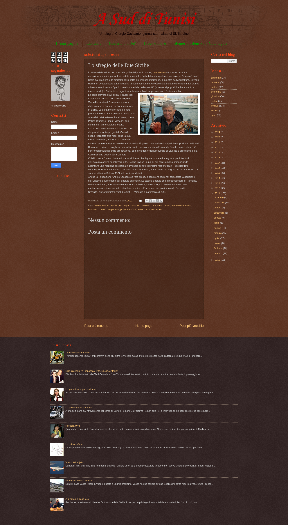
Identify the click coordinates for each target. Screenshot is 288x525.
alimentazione (101, 205)
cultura (214, 87)
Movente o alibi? (122, 44)
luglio (217, 222)
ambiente (216, 77)
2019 (218, 152)
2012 (218, 188)
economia (216, 91)
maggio (218, 233)
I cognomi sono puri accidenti (80, 389)
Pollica (132, 209)
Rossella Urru (72, 425)
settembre (219, 212)
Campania (156, 205)
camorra (145, 205)
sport (213, 115)
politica (124, 209)
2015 (218, 172)
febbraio (218, 248)
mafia (214, 101)
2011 (218, 193)
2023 (218, 137)
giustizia (215, 96)
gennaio (218, 253)
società (215, 110)
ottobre (218, 207)
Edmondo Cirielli (96, 209)
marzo (217, 243)
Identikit (93, 44)
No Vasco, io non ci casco (78, 480)
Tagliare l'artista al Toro (77, 352)
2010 (218, 259)
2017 (218, 162)
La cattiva (73, 444)
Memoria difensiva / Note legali (200, 44)
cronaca (215, 82)
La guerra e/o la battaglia (78, 407)
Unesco (160, 209)
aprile (217, 238)
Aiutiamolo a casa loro (77, 499)
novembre (219, 202)
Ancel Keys (115, 205)
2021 (218, 142)
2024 (218, 132)
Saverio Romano (146, 209)
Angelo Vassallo (131, 205)
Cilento (166, 205)
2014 (218, 178)
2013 (218, 183)
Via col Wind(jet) (74, 462)
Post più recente (96, 326)
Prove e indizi (155, 44)
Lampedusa (159, 72)
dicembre (219, 197)
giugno (218, 228)
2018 (218, 157)
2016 (218, 167)
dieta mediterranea (181, 205)
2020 (218, 147)
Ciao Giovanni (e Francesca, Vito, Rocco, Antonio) (91, 371)
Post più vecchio (192, 326)
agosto (218, 217)
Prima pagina (67, 44)
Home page (143, 326)
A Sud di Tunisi (144, 20)
